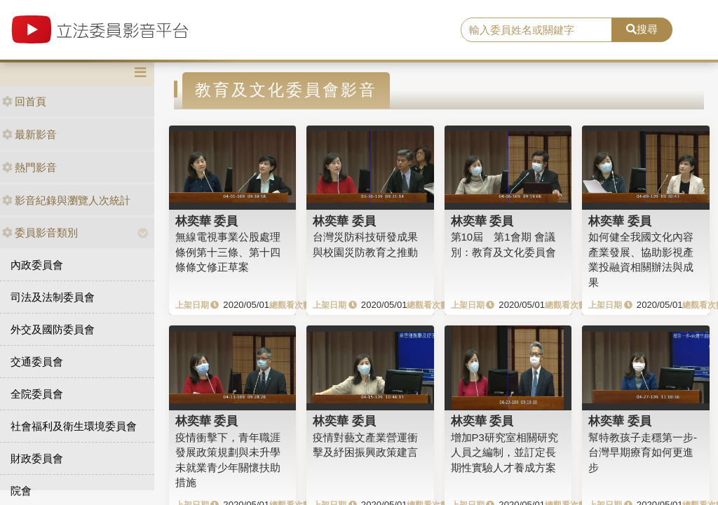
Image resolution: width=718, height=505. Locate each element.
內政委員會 (37, 265)
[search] (536, 30)
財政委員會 (37, 458)
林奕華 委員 (206, 221)
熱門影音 (29, 167)
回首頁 (24, 101)
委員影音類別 (40, 232)
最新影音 (29, 134)
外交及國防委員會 (53, 329)
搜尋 (642, 29)
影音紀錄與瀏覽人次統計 (66, 200)
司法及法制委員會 (53, 297)
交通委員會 (37, 362)
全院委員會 (37, 394)
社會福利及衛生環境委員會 (74, 426)
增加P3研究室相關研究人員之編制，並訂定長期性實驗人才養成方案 (504, 452)
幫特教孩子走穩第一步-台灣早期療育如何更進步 (642, 452)
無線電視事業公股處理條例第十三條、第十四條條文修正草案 (227, 252)
